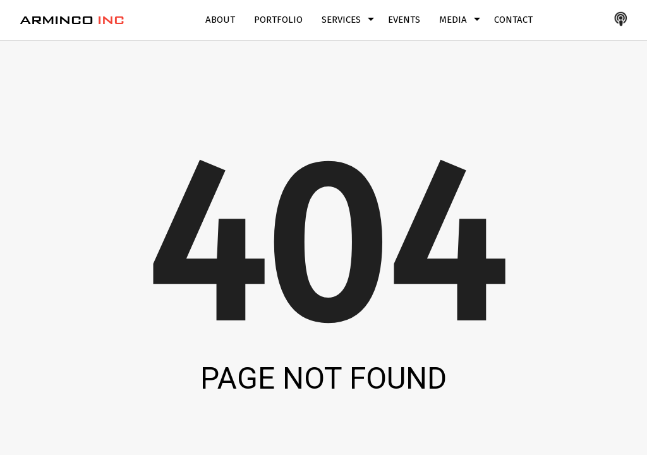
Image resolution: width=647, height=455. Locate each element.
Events (404, 19)
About (220, 19)
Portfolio (278, 19)
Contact (513, 19)
